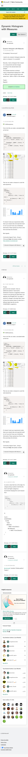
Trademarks (3, 747)
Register (7, 8)
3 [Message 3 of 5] (8, 578)
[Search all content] (16, 12)
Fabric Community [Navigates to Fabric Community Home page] (16, 2)
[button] (13, 34)
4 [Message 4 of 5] (8, 546)
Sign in (13, 8)
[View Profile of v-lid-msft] (14, 114)
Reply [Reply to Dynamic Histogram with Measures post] (13, 100)
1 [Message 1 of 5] (7, 96)
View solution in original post (10, 242)
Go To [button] (23, 9)
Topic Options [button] (21, 34)
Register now (22, 18)
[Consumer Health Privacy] (14, 752)
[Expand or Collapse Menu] (2, 5)
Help (18, 8)
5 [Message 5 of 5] (7, 310)
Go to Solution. (16, 86)
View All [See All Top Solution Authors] (5, 666)
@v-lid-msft (7, 571)
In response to (13, 479)
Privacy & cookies (4, 743)
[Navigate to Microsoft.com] (5, 2)
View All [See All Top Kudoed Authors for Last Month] (5, 697)
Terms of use (3, 745)
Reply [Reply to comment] (13, 258)
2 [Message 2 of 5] (7, 254)
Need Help (9, 92)
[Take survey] (8, 621)
